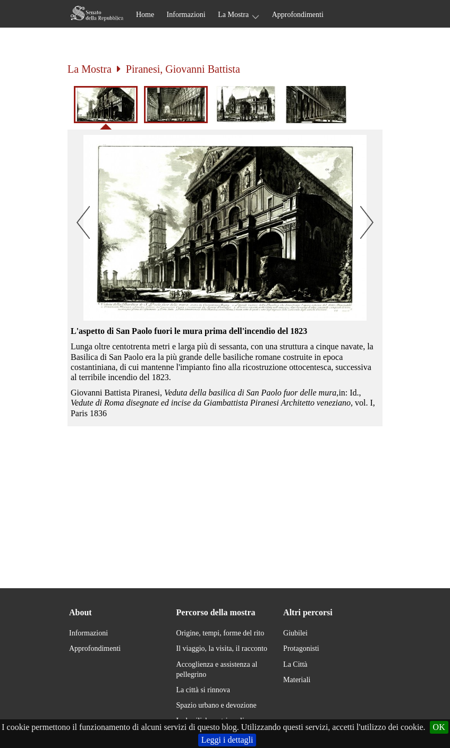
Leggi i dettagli (227, 739)
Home (145, 15)
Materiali (296, 680)
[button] (225, 228)
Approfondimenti (298, 15)
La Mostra (233, 15)
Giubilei (295, 633)
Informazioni (186, 15)
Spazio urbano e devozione (216, 705)
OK (439, 727)
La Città (295, 664)
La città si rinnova (203, 690)
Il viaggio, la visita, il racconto (221, 648)
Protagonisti (301, 648)
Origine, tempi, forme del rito (220, 633)
